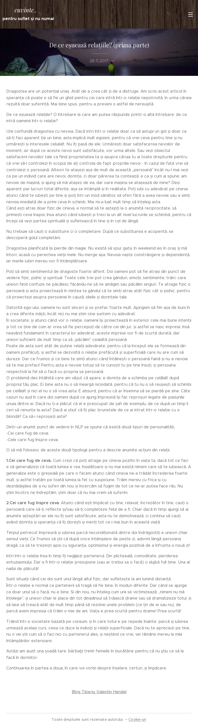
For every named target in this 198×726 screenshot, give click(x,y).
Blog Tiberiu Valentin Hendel (99, 691)
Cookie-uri (137, 719)
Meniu (190, 14)
